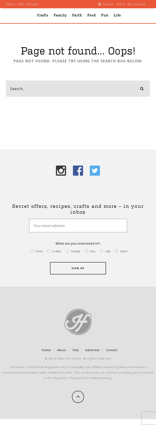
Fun (104, 15)
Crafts (42, 15)
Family (60, 15)
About (10, 4)
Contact (112, 350)
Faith (77, 15)
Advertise (92, 350)
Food (91, 15)
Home (46, 350)
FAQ (21, 4)
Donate (32, 4)
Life (117, 15)
